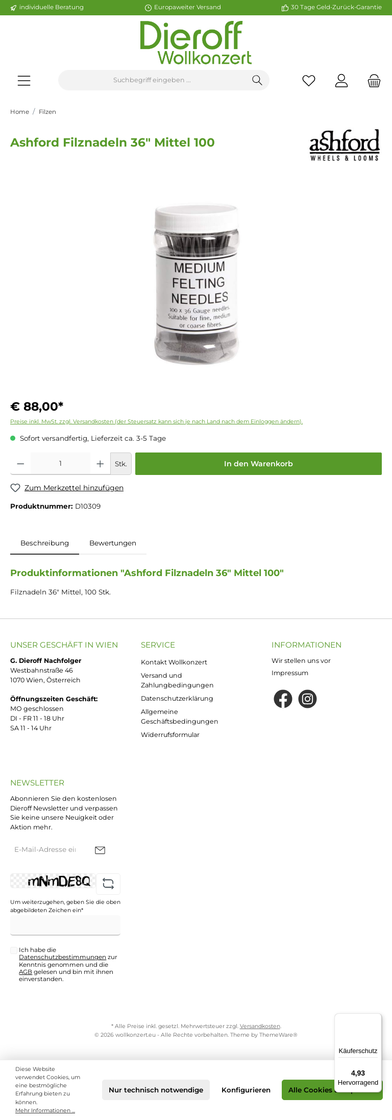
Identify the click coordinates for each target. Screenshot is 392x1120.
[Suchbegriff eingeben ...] (152, 80)
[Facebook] (283, 698)
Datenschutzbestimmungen (62, 957)
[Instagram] (307, 698)
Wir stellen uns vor (301, 660)
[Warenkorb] (371, 80)
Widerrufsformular (170, 734)
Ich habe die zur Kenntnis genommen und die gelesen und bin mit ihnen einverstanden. (68, 964)
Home (19, 111)
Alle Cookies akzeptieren (332, 1090)
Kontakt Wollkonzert (174, 662)
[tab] (44, 543)
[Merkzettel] (309, 80)
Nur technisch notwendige (156, 1090)
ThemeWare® (278, 1035)
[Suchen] (258, 80)
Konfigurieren (246, 1090)
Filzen (47, 111)
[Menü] (24, 80)
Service (158, 645)
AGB (25, 971)
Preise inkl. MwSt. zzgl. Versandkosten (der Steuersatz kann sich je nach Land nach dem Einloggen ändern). (156, 421)
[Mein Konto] (341, 80)
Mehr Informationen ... (45, 1110)
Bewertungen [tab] (112, 543)
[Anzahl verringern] (20, 463)
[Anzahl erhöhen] (100, 463)
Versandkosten (260, 1026)
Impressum (290, 673)
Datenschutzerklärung (177, 698)
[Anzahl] (61, 463)
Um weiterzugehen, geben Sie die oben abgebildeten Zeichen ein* (65, 906)
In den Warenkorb (258, 463)
